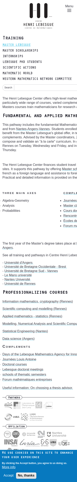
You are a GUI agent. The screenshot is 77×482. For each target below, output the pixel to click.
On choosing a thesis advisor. (51, 388)
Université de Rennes (20, 283)
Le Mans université (18, 275)
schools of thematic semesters (24, 374)
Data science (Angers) (18, 338)
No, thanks (26, 478)
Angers (7, 247)
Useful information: (16, 388)
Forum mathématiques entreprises (27, 379)
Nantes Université (17, 279)
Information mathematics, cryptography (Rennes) (37, 301)
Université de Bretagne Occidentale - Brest (35, 266)
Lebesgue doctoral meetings (22, 369)
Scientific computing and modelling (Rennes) (34, 308)
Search (8, 87)
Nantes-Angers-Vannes (33, 129)
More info (8, 469)
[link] (19, 262)
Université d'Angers (19, 262)
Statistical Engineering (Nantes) (25, 331)
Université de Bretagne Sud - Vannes (31, 271)
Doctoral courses (14, 364)
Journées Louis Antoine (19, 359)
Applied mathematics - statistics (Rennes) (32, 316)
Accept (8, 478)
